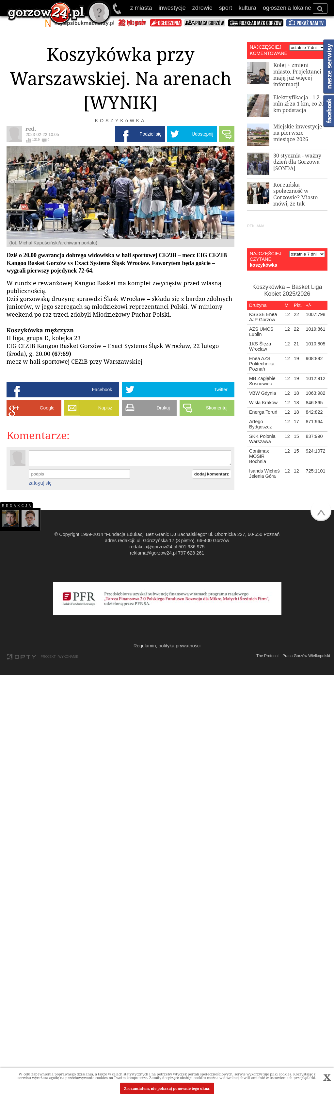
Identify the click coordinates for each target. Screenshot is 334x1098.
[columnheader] (265, 305)
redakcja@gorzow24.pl (153, 546)
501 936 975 (117, 8)
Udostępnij (202, 134)
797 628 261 (191, 553)
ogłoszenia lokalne (287, 8)
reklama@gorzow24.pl (153, 553)
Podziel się (150, 134)
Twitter (221, 389)
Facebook (102, 389)
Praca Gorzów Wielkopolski (306, 656)
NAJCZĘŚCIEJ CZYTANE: (265, 256)
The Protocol (267, 656)
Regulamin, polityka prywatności (167, 645)
